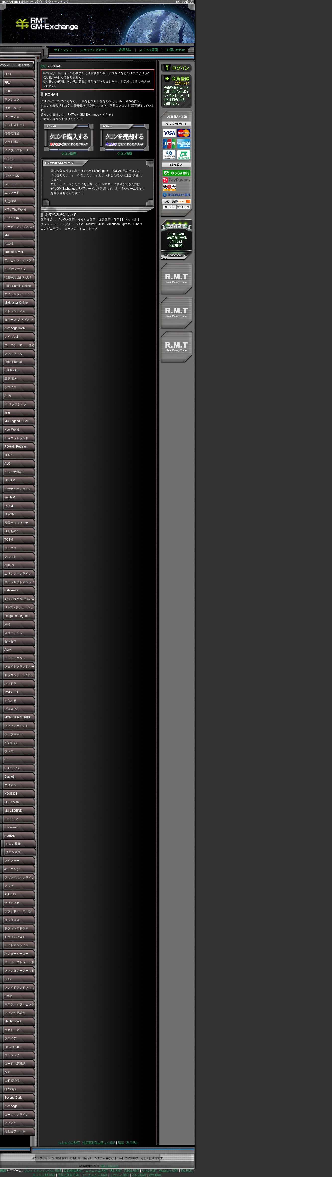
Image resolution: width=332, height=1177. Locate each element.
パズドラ (10, 683)
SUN (7, 396)
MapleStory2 (12, 1021)
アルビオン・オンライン (19, 262)
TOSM (8, 539)
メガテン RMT (119, 1175)
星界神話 (10, 379)
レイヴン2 (11, 336)
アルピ (8, 886)
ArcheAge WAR (14, 328)
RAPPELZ (11, 819)
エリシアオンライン (17, 573)
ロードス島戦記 (14, 1063)
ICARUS (10, 894)
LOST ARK (11, 802)
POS (7, 979)
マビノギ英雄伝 (14, 1013)
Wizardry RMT (168, 1170)
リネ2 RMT (149, 1170)
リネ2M (9, 514)
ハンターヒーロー (16, 953)
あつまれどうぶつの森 (19, 599)
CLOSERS (11, 768)
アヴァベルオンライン (19, 877)
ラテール (10, 184)
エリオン (10, 785)
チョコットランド (16, 438)
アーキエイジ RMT (94, 1175)
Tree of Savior (13, 252)
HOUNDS (10, 793)
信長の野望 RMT (69, 1175)
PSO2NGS (11, 175)
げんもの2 (11, 531)
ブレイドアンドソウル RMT (42, 1170)
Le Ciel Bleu (12, 1047)
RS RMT (116, 1170)
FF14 (7, 82)
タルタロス (11, 920)
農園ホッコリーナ (16, 523)
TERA (8, 455)
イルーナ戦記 (13, 472)
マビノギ (10, 1123)
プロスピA (11, 709)
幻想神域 (10, 201)
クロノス (10, 387)
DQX (7, 91)
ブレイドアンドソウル (19, 987)
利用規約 (132, 1142)
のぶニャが (11, 869)
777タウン (11, 743)
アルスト (10, 556)
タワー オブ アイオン (18, 319)
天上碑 (8, 243)
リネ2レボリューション (18, 609)
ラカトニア (11, 1030)
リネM (8, 506)
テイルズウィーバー (17, 294)
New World (11, 429)
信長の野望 (11, 133)
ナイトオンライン (16, 945)
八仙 (7, 1072)
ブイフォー (11, 860)
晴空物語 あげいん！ (18, 277)
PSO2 (8, 167)
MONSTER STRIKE (17, 717)
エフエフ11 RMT (96, 1170)
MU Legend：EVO (16, 421)
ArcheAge (11, 1106)
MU (6, 235)
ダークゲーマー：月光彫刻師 (19, 346)
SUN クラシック (15, 404)
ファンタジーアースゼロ (19, 972)
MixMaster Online (16, 302)
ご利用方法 (123, 50)
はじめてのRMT (69, 1142)
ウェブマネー (13, 734)
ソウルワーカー (14, 353)
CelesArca (11, 590)
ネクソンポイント (16, 726)
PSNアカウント (15, 658)
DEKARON (11, 218)
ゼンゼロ (10, 641)
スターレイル (13, 633)
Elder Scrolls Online (17, 286)
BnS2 (8, 996)
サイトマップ (63, 50)
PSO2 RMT (131, 1170)
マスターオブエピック (19, 1004)
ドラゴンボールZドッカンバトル (18, 676)
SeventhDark (13, 1097)
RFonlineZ (11, 827)
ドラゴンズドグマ (16, 928)
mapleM (9, 497)
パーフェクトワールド (19, 962)
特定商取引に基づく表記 (98, 1142)
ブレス (8, 751)
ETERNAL (11, 370)
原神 (7, 624)
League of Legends (17, 616)
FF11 (7, 74)
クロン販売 (13, 843)
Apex (7, 649)
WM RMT (155, 1175)
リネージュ (11, 116)
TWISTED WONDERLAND (15, 693)
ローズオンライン (16, 1114)
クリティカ (11, 903)
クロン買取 (13, 852)
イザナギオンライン (17, 489)
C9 (6, 760)
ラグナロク (11, 99)
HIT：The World (15, 209)
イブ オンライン (15, 269)
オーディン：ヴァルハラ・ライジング (19, 228)
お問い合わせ (176, 50)
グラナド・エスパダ (17, 911)
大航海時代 (11, 1080)
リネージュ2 (12, 108)
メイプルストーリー (17, 150)
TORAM (9, 480)
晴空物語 (10, 1089)
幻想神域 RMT (73, 1170)
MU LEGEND (13, 810)
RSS (121, 1142)
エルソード (11, 192)
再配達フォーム (14, 1131)
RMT (44, 66)
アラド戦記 (11, 142)
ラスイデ (10, 1038)
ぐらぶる (10, 700)
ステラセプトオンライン (19, 583)
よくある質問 (149, 50)
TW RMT (187, 1170)
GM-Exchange (109, 1165)
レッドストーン (14, 125)
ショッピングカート (93, 50)
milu (7, 412)
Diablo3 (9, 776)
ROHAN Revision (16, 446)
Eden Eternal (13, 362)
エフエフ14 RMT (44, 1175)
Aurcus (9, 565)
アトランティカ (14, 311)
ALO (7, 463)
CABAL (9, 159)
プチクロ (10, 548)
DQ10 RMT (139, 1175)
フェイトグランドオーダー (19, 668)
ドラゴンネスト (14, 937)
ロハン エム (12, 1055)
